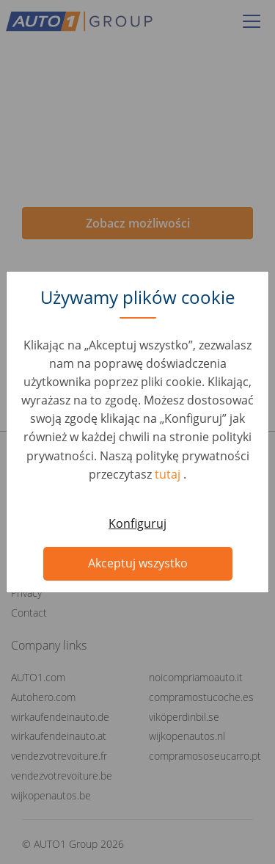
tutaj (169, 474)
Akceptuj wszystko (138, 563)
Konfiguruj (137, 523)
